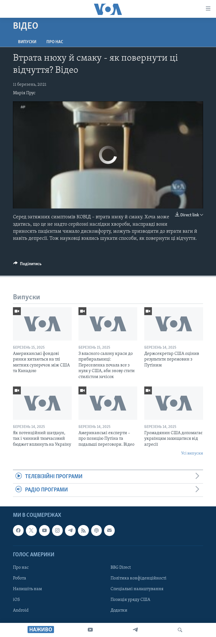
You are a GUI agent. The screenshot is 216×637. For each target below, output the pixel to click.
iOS (16, 600)
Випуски (27, 42)
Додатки (119, 610)
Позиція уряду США (130, 600)
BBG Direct (121, 567)
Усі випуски (192, 453)
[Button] (27, 265)
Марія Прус (24, 93)
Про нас (54, 42)
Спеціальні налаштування (137, 589)
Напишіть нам (27, 589)
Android (21, 610)
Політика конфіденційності (138, 578)
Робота (19, 578)
